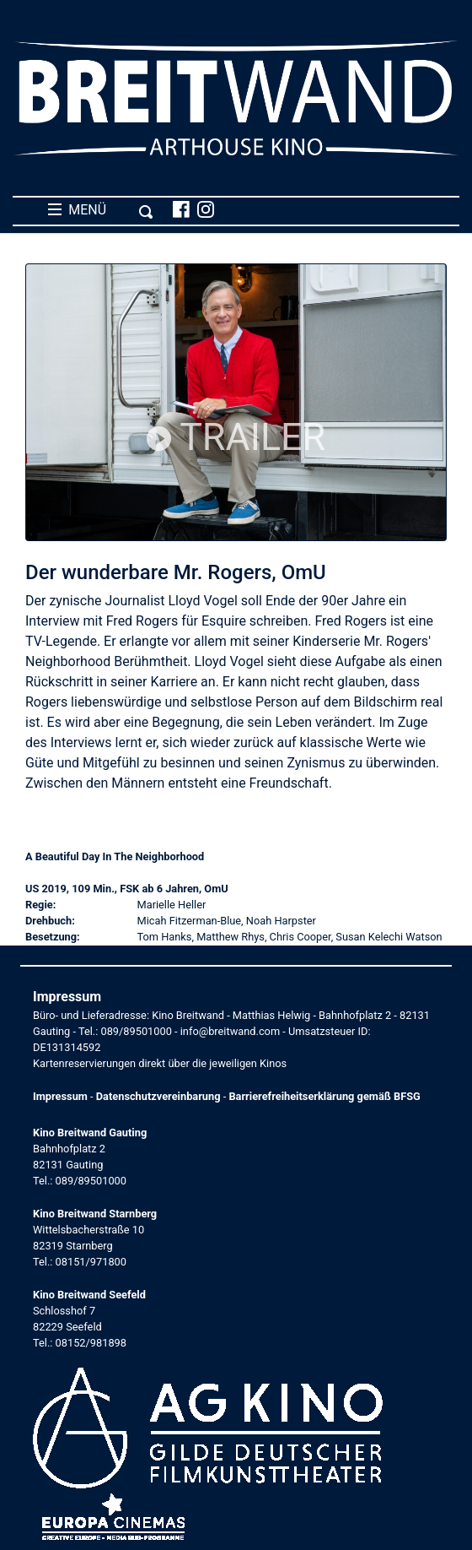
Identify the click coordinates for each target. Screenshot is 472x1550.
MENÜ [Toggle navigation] (100, 210)
